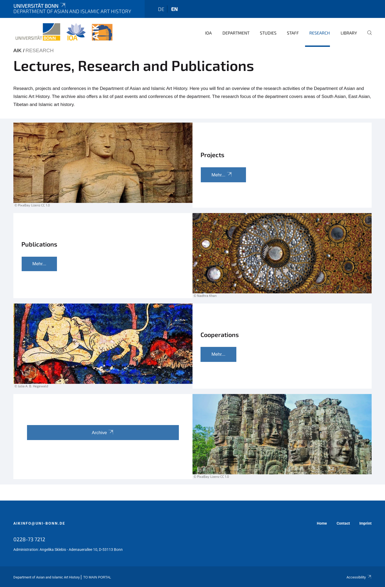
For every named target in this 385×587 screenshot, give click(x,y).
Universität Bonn (39, 6)
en (174, 9)
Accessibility (359, 577)
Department (235, 32)
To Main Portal (97, 577)
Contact (343, 523)
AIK (17, 50)
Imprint (365, 523)
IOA (208, 32)
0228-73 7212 (29, 539)
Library (349, 32)
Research (319, 32)
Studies (268, 32)
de (161, 9)
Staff (293, 32)
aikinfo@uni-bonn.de (39, 523)
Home (322, 523)
